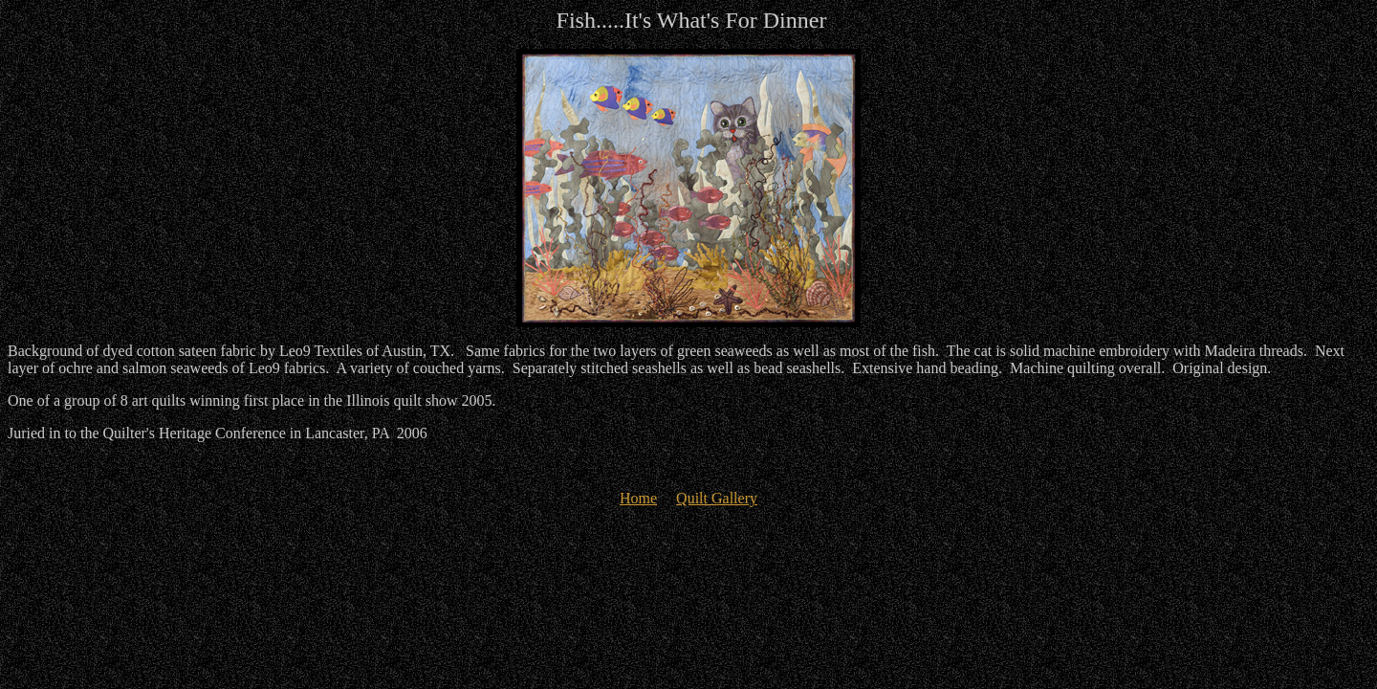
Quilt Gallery (716, 498)
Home (638, 498)
